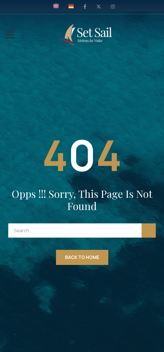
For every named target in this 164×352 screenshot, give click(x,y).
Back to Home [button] (82, 257)
